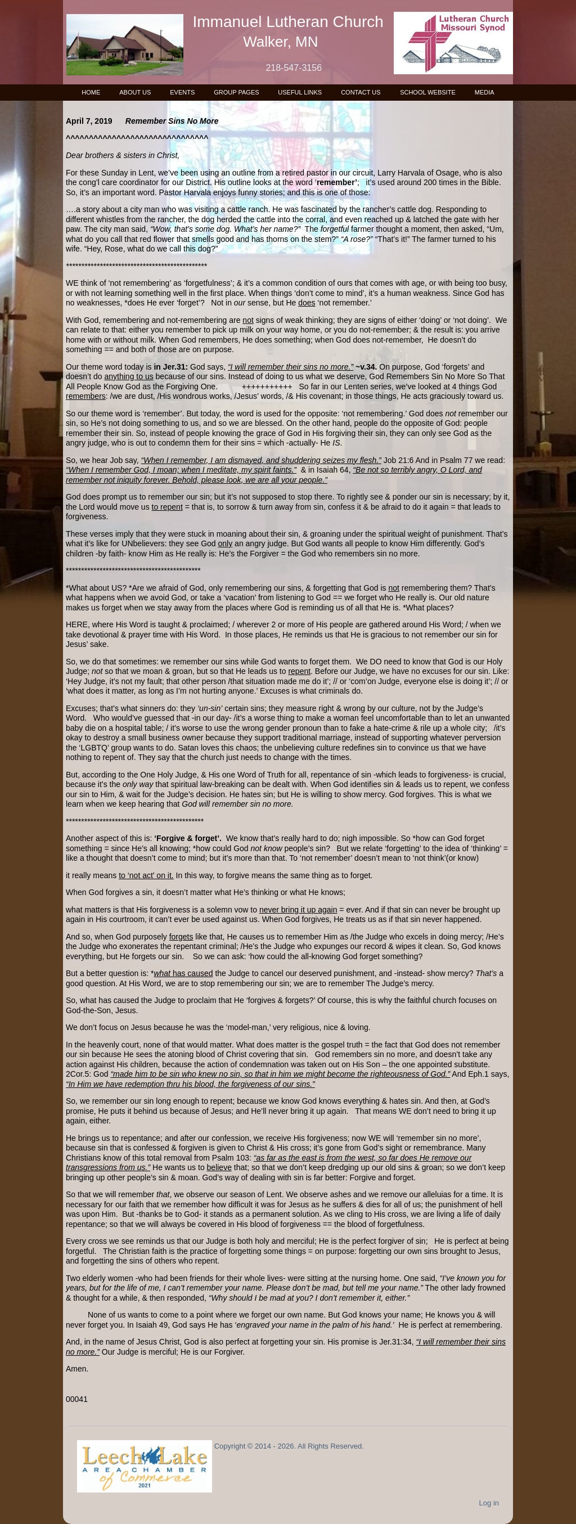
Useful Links (300, 92)
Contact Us (361, 92)
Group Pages (236, 92)
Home (91, 92)
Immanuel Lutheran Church (288, 21)
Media (484, 92)
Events (182, 92)
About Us (135, 92)
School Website (428, 92)
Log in (489, 1503)
